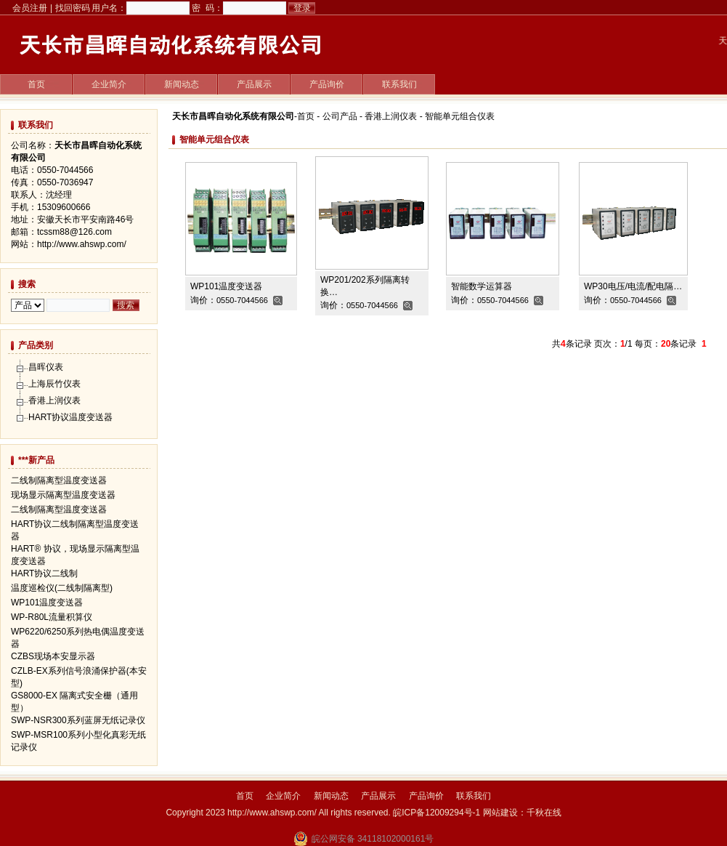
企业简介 (109, 84)
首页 (36, 84)
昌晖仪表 (45, 367)
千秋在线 (544, 812)
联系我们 (399, 84)
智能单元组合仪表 (460, 116)
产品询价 (326, 84)
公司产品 (339, 116)
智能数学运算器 (481, 286)
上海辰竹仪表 (54, 384)
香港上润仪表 (391, 116)
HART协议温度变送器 (70, 417)
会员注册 (29, 8)
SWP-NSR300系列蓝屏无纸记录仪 (78, 720)
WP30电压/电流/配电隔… (633, 286)
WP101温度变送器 (226, 286)
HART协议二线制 (44, 573)
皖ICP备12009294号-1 (436, 812)
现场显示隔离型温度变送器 (63, 495)
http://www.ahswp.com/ (81, 244)
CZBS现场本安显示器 (53, 656)
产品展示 (254, 84)
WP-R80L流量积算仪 (51, 617)
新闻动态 (181, 84)
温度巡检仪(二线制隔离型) (62, 588)
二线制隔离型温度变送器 (59, 480)
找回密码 (72, 8)
